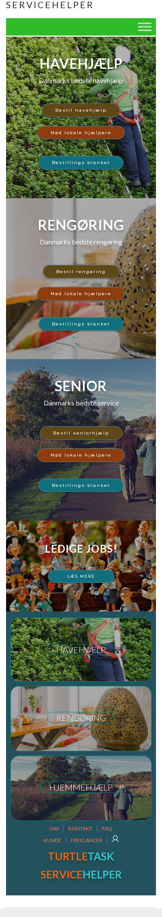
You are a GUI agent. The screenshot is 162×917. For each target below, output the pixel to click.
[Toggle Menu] (145, 27)
